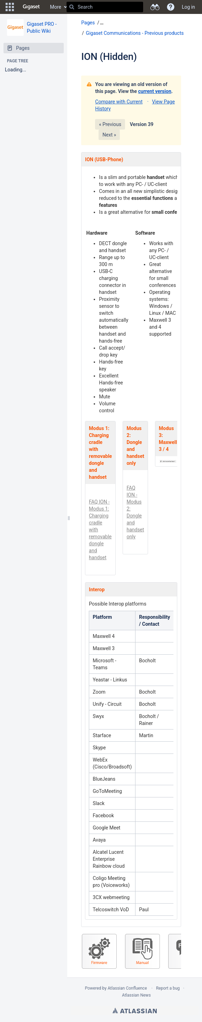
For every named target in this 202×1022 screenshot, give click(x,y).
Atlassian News (136, 995)
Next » (109, 135)
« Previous (110, 124)
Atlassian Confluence (127, 988)
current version (154, 91)
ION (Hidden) (109, 56)
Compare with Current (118, 101)
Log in (188, 7)
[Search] (72, 7)
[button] (9, 7)
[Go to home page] (31, 7)
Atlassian (134, 1010)
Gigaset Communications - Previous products (135, 33)
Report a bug (168, 988)
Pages (88, 22)
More (55, 7)
